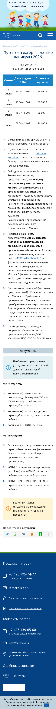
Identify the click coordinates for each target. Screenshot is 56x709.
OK (46, 705)
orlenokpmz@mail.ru (19, 587)
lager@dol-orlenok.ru (19, 642)
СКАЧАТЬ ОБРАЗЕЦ (29, 258)
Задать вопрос (37, 6)
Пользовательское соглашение (25, 608)
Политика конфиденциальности (26, 598)
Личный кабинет (19, 6)
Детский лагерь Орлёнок (13, 46)
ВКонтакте (18, 676)
